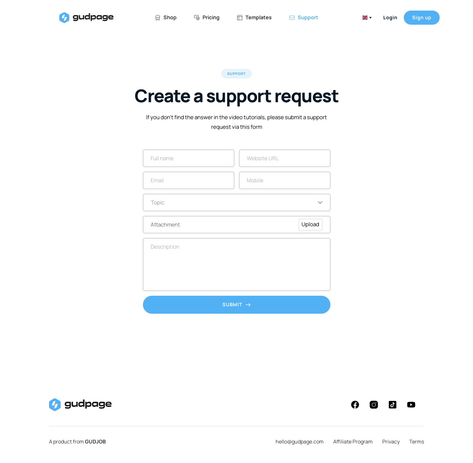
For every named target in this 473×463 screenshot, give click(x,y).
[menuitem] (166, 17)
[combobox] (366, 17)
